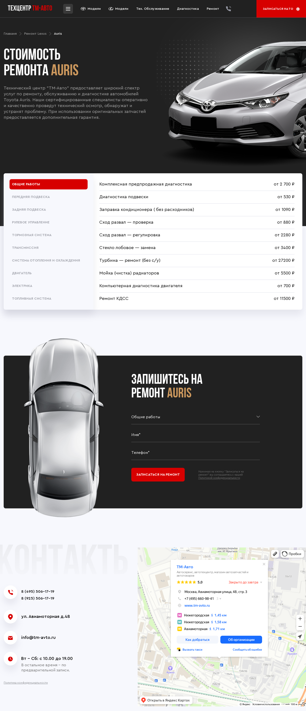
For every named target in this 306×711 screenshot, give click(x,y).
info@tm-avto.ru (38, 637)
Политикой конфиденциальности (219, 478)
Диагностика (188, 9)
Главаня (10, 33)
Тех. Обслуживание (152, 9)
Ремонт (213, 9)
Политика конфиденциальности (26, 682)
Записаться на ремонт (158, 474)
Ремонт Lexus (35, 33)
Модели (91, 9)
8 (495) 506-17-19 (37, 591)
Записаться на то (281, 9)
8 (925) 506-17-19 (37, 598)
